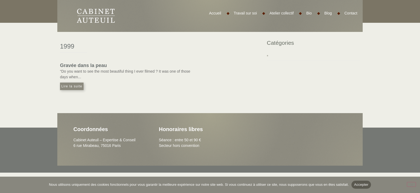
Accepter (361, 185)
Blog (332, 13)
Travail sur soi (249, 13)
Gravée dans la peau (83, 65)
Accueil (219, 13)
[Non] (411, 184)
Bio (313, 13)
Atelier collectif (285, 13)
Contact (350, 13)
